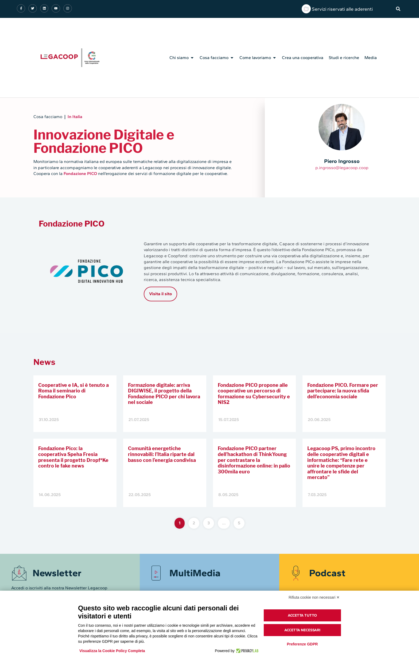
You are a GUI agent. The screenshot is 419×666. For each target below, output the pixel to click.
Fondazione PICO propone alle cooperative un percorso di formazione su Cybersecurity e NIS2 (254, 393)
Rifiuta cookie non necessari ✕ (314, 597)
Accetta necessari (302, 630)
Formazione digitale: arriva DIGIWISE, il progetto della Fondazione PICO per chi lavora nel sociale (164, 393)
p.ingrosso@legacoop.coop (341, 167)
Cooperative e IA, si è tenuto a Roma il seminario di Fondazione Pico (73, 390)
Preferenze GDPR (302, 644)
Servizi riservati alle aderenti (342, 9)
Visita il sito (160, 293)
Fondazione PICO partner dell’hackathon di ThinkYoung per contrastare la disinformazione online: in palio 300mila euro (254, 460)
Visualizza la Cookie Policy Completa (112, 651)
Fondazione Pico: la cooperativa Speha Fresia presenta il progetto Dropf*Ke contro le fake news (73, 457)
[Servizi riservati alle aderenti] (306, 8)
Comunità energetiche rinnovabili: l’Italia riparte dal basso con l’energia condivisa (162, 454)
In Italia (75, 116)
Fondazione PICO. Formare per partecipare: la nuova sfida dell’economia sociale (342, 390)
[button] (398, 9)
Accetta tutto (302, 615)
